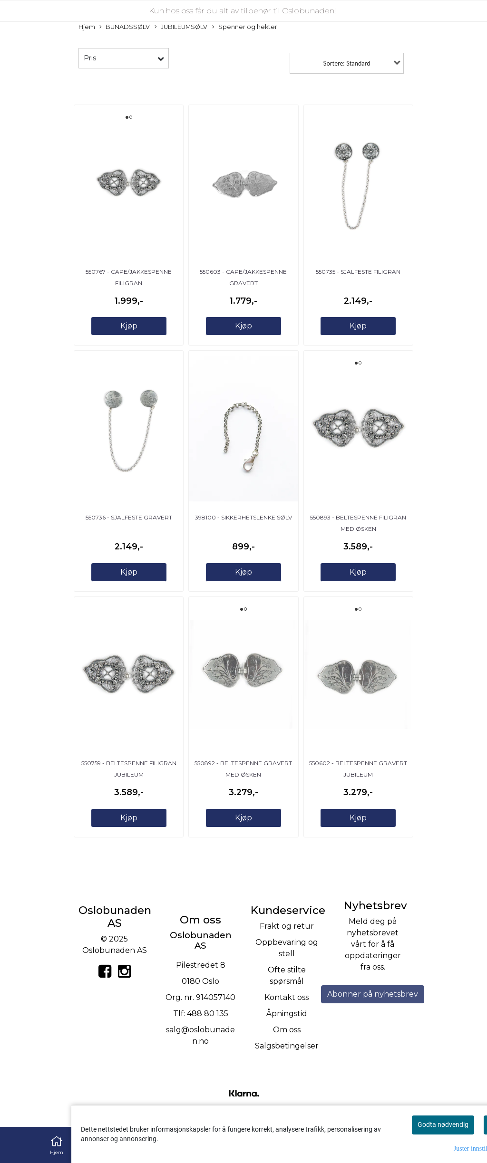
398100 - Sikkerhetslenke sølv (243, 517)
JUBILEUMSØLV (181, 27)
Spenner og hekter (244, 27)
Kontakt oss (286, 997)
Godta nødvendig (443, 1124)
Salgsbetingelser (287, 1045)
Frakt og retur (287, 926)
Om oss (287, 1029)
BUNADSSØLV (124, 27)
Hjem (86, 26)
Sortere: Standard (346, 63)
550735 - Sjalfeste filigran (358, 271)
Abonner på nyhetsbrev (372, 994)
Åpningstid (286, 1013)
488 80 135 (207, 1013)
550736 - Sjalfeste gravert (129, 517)
